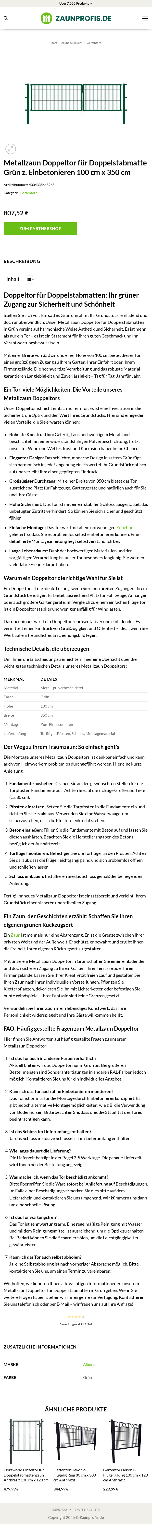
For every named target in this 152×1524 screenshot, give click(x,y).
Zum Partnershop (40, 228)
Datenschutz (87, 1510)
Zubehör (124, 527)
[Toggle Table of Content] (27, 279)
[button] (6, 18)
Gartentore (94, 43)
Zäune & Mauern (72, 43)
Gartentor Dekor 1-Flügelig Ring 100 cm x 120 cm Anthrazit (125, 1474)
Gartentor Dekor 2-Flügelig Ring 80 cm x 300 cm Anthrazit (74, 1474)
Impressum (62, 1510)
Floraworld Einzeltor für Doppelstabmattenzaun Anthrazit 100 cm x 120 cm (26, 1474)
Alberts (89, 1364)
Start (54, 43)
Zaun (15, 935)
